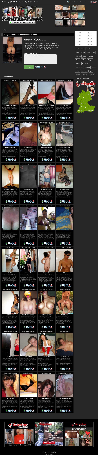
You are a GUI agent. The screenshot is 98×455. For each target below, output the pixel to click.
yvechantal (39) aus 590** (46, 331)
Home (4, 30)
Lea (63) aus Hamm (46, 373)
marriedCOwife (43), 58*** (64, 247)
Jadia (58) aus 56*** (64, 331)
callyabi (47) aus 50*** (28, 122)
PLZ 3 (79, 42)
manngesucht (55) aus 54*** (46, 247)
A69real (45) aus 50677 (64, 205)
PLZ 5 (90, 33)
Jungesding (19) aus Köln (28, 289)
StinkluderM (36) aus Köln (64, 373)
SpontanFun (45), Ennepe (10, 331)
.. (39, 115)
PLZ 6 (90, 36)
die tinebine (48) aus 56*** (46, 205)
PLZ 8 (90, 42)
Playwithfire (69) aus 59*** (28, 247)
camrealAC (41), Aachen (46, 80)
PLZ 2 (79, 39)
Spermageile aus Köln (64, 122)
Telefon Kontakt (74, 2)
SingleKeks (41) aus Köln (10, 373)
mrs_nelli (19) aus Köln (28, 205)
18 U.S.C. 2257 (52, 452)
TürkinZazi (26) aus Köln (28, 80)
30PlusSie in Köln (10, 247)
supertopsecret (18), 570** (10, 80)
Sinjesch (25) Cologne (46, 164)
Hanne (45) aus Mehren (10, 164)
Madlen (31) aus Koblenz (64, 164)
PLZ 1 (79, 36)
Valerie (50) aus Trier (28, 373)
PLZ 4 (79, 44)
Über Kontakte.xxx (85, 2)
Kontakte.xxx (37, 2)
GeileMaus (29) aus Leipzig (64, 80)
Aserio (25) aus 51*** (65, 289)
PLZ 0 (79, 33)
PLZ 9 (90, 44)
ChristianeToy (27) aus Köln (10, 289)
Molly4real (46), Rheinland (28, 331)
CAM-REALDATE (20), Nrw (46, 289)
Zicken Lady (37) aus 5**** (10, 122)
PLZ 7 (90, 39)
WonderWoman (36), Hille (46, 122)
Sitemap (44, 452)
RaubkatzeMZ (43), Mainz (10, 205)
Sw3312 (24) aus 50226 (28, 164)
